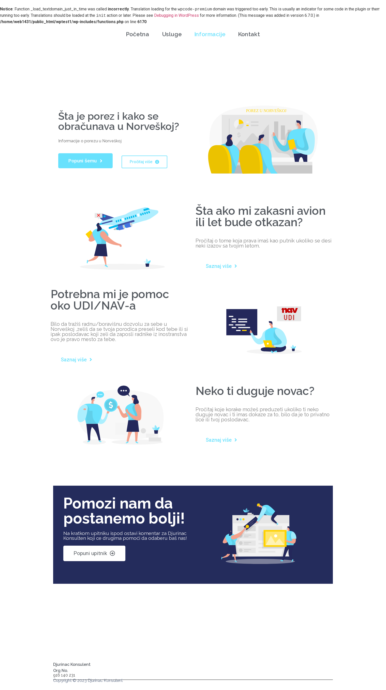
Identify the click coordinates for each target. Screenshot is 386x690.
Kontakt (249, 28)
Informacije (210, 28)
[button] (85, 160)
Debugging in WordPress (176, 15)
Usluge (172, 28)
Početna (137, 28)
